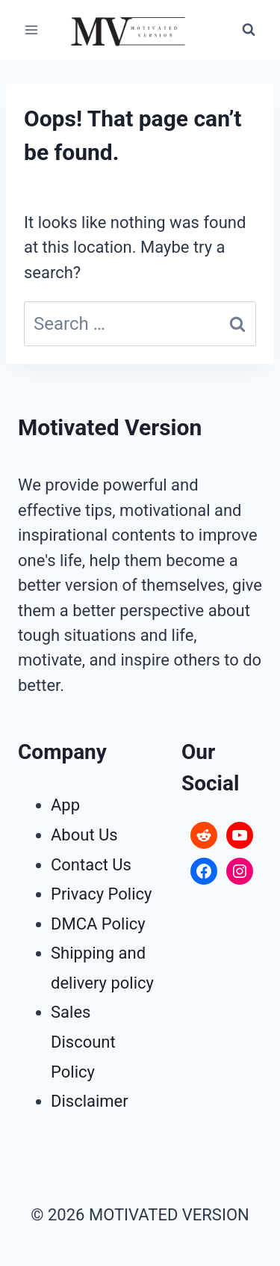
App (65, 805)
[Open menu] (32, 29)
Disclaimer (89, 1101)
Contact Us (91, 864)
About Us (84, 835)
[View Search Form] (248, 29)
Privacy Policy (101, 894)
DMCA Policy (98, 924)
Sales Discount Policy (83, 1042)
